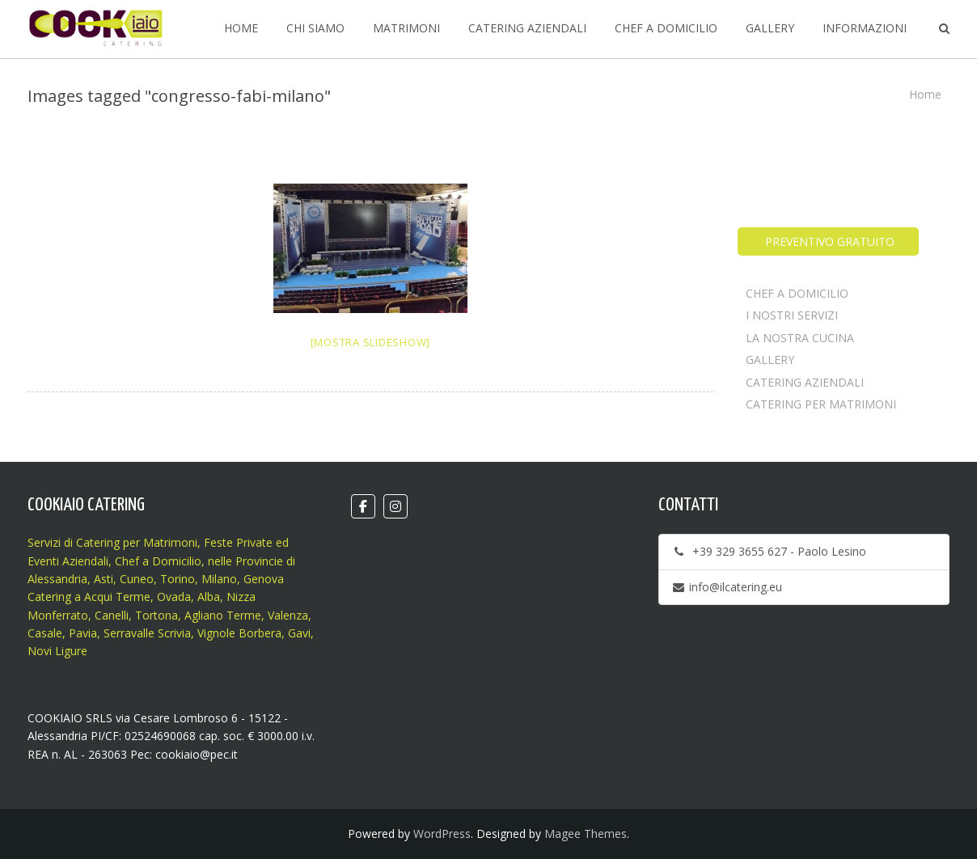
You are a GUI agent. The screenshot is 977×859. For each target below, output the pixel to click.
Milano (219, 578)
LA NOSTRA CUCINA (800, 337)
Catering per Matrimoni (136, 542)
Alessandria (57, 578)
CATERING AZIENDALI (805, 382)
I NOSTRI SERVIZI (792, 315)
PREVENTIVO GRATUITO (828, 241)
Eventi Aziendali (67, 561)
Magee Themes (585, 833)
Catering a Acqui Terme (88, 596)
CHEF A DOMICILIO (797, 293)
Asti (103, 578)
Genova (263, 578)
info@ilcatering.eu (726, 587)
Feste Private (237, 542)
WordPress (442, 833)
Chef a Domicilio (158, 561)
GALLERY (770, 359)
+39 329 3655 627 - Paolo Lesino (768, 551)
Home (925, 94)
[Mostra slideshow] (371, 342)
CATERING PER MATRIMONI (821, 404)
